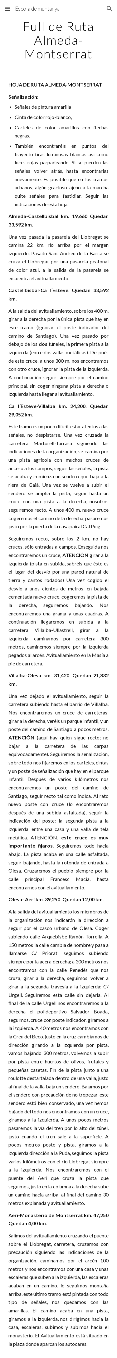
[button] (7, 8)
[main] (58, 40)
